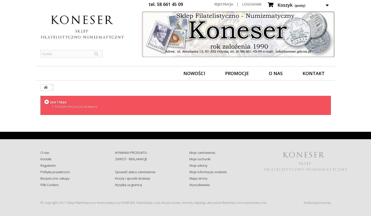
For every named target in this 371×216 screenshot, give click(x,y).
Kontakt (314, 73)
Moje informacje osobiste (208, 172)
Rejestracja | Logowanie (238, 4)
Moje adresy (198, 165)
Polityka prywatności (55, 172)
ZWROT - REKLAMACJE (131, 159)
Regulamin (48, 165)
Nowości (194, 73)
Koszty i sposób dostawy (132, 178)
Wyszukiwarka (199, 185)
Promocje (237, 73)
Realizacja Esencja (317, 202)
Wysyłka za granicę (128, 185)
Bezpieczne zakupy (54, 178)
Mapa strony (198, 178)
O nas (276, 73)
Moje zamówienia (202, 152)
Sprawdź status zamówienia (135, 172)
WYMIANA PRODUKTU (131, 152)
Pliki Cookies (49, 185)
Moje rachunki (199, 159)
